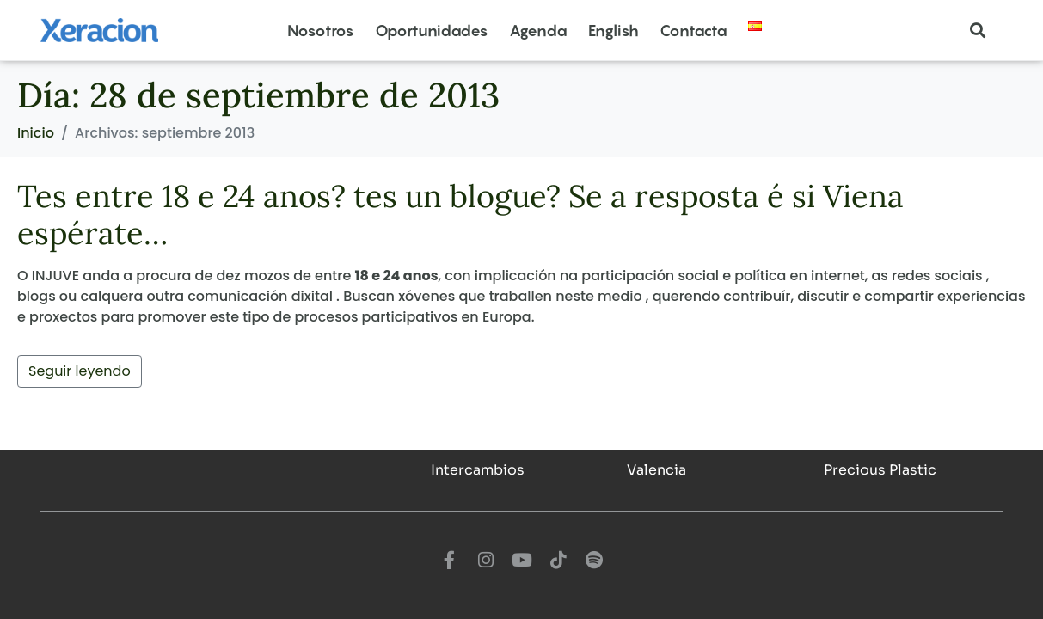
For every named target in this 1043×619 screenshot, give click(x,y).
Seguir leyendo (79, 371)
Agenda (538, 30)
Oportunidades (431, 30)
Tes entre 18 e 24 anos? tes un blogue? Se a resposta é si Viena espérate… (460, 214)
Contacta (693, 30)
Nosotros (320, 30)
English (613, 30)
